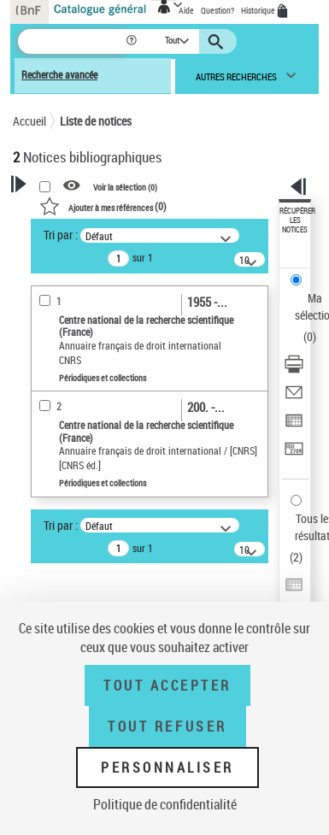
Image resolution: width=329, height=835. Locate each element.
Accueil (29, 121)
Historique (259, 10)
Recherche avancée (59, 74)
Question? (217, 10)
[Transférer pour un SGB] (294, 454)
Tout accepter (167, 685)
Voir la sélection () (125, 186)
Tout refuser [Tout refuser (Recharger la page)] (167, 726)
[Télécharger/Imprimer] (294, 370)
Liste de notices (96, 121)
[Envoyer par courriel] (294, 398)
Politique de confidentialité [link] (165, 804)
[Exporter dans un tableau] (294, 426)
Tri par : (61, 234)
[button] (133, 41)
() (103, 206)
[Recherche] (71, 41)
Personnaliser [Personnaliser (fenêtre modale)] (167, 767)
